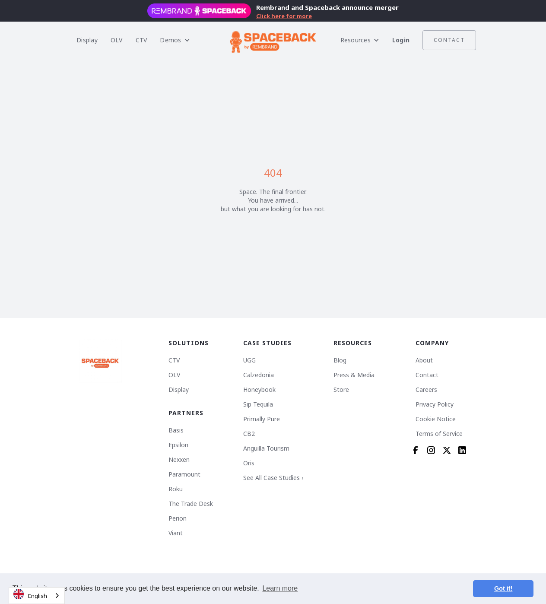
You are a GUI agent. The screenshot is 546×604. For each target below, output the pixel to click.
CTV (141, 40)
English (30, 594)
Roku (175, 489)
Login (401, 40)
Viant (175, 533)
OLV (117, 40)
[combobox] (37, 595)
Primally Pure (261, 419)
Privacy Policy (435, 404)
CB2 (249, 433)
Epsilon (178, 445)
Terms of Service (439, 433)
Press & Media (354, 375)
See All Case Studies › (273, 477)
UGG (249, 360)
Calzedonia (258, 375)
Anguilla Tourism (266, 448)
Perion (177, 518)
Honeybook (259, 389)
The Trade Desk (190, 503)
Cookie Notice (436, 419)
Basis (176, 430)
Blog (339, 360)
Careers (426, 389)
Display (87, 40)
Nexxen (179, 459)
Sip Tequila (258, 404)
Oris (248, 463)
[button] (175, 40)
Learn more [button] (280, 588)
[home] (273, 40)
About (424, 360)
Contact (449, 40)
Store (341, 389)
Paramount (184, 474)
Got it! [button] (503, 588)
